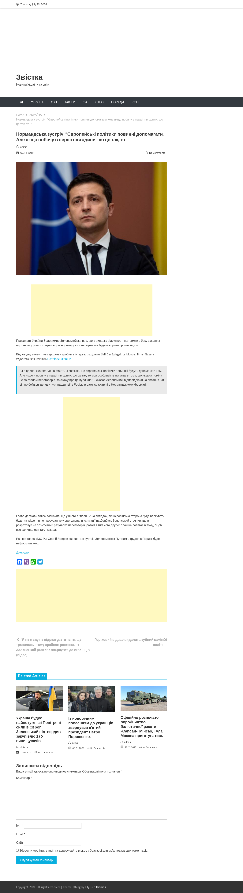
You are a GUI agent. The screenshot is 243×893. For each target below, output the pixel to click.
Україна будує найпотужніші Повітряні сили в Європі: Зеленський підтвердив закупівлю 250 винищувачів (38, 729)
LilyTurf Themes (95, 887)
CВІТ (54, 102)
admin (23, 147)
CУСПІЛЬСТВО (93, 102)
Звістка (29, 78)
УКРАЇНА (37, 102)
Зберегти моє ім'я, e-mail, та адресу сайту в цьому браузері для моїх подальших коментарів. (83, 850)
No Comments (157, 153)
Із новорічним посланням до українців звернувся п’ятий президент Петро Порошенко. (90, 728)
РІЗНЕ (136, 102)
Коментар (24, 778)
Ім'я (19, 825)
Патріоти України (59, 359)
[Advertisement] (121, 43)
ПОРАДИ (117, 102)
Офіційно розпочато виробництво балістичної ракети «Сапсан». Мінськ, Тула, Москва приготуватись (142, 727)
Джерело (22, 552)
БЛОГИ (70, 102)
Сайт (19, 842)
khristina (24, 747)
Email (20, 834)
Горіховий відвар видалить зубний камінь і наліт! (131, 642)
